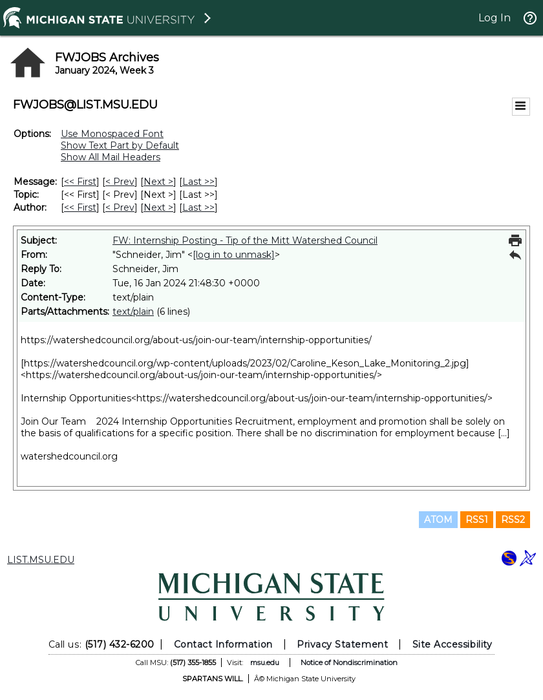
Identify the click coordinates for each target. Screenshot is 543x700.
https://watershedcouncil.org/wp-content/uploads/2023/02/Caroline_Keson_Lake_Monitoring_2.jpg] (246, 363)
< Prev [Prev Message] (119, 181)
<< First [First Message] (80, 181)
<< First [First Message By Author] (80, 207)
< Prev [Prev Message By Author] (119, 207)
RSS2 (513, 519)
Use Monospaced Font (112, 134)
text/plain (133, 311)
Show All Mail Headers (110, 157)
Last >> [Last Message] (198, 181)
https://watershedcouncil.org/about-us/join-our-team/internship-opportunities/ (196, 340)
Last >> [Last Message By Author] (198, 207)
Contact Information (223, 644)
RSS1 (476, 519)
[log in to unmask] (234, 254)
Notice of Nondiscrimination (349, 662)
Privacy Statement (342, 644)
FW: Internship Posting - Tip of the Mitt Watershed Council (245, 240)
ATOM (438, 519)
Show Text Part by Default (120, 145)
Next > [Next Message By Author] (158, 207)
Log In (494, 18)
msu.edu (264, 662)
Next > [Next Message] (158, 181)
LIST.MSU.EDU (40, 560)
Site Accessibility (452, 644)
